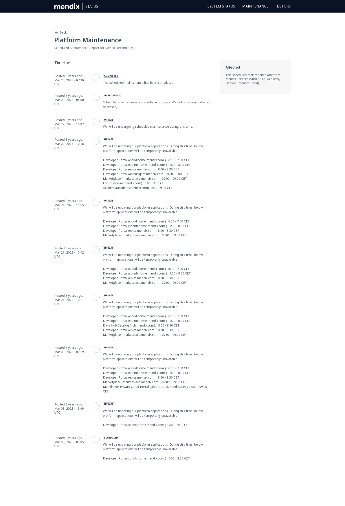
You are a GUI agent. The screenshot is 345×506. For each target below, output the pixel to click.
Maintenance (255, 6)
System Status (221, 6)
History (283, 6)
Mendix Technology (119, 48)
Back (60, 32)
